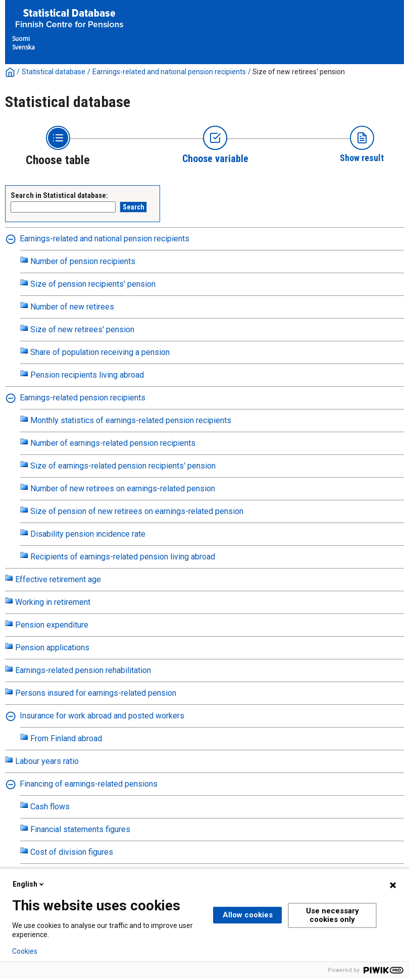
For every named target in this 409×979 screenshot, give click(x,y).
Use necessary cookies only (332, 915)
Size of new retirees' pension (298, 72)
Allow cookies (248, 914)
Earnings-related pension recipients (82, 397)
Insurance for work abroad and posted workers (102, 715)
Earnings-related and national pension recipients (169, 72)
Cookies (24, 951)
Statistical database (53, 72)
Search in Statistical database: (59, 195)
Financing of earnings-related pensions (89, 784)
